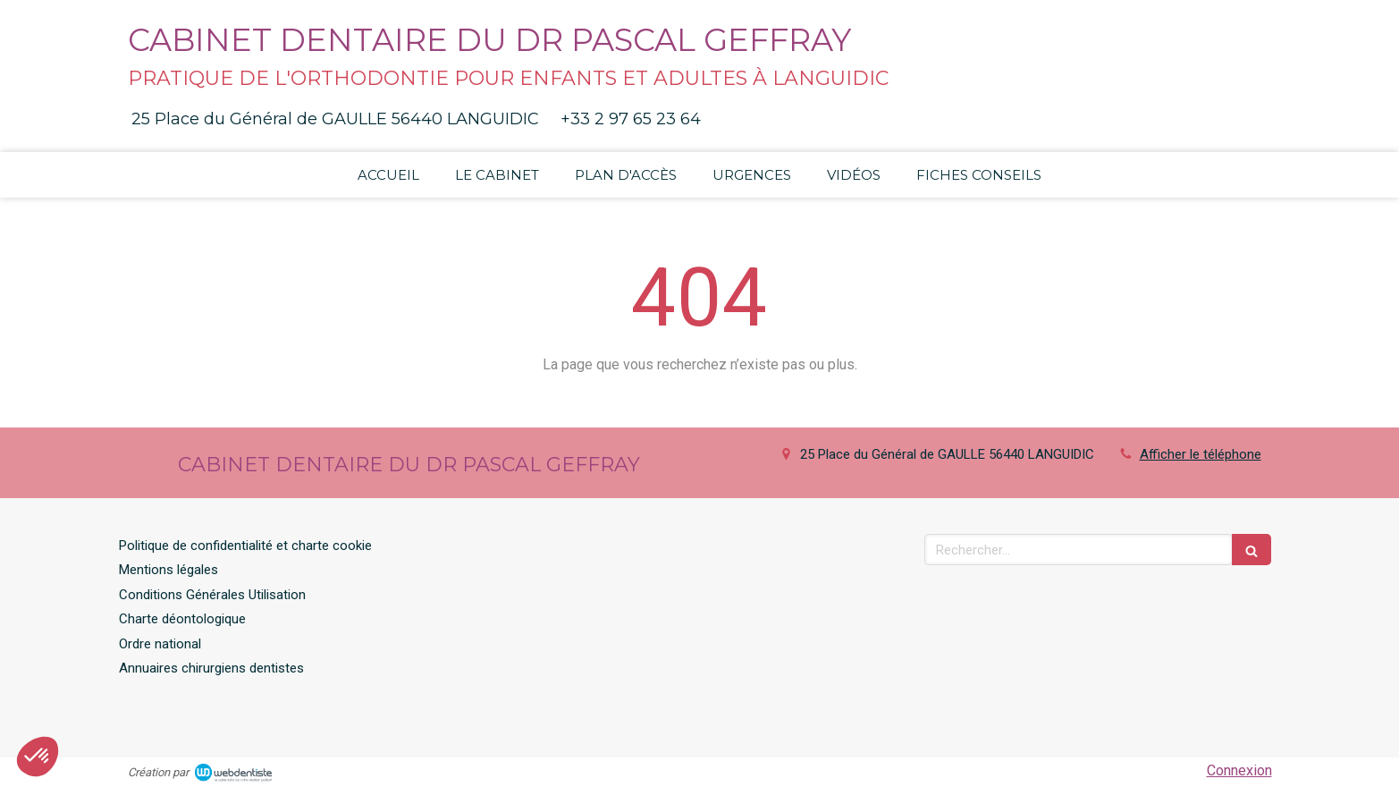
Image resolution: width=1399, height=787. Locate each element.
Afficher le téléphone (1200, 454)
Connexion (1239, 770)
